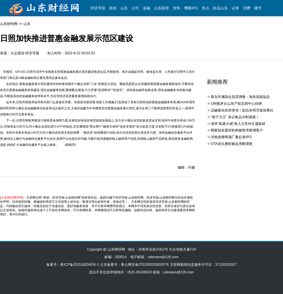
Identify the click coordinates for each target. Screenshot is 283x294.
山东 (124, 8)
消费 (246, 8)
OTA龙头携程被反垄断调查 (232, 144)
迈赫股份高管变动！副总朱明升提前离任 (242, 110)
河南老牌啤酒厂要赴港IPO (231, 137)
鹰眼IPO (191, 8)
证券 (235, 8)
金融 (146, 8)
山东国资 (161, 8)
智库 (176, 8)
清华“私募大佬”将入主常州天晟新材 (238, 124)
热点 (205, 8)
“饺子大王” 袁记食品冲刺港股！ (235, 117)
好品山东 (220, 8)
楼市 (258, 8)
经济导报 (97, 8)
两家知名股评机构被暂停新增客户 (237, 130)
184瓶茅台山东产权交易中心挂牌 (236, 103)
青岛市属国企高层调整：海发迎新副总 (240, 97)
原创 (112, 8)
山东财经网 (8, 24)
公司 (135, 8)
